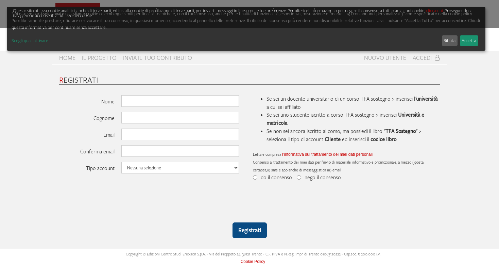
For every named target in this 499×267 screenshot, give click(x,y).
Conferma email (97, 151)
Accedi (426, 58)
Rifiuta (449, 40)
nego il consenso (319, 177)
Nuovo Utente (385, 58)
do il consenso (272, 177)
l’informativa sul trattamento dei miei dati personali (327, 154)
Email (109, 134)
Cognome (104, 118)
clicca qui (434, 10)
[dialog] (246, 29)
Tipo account (100, 168)
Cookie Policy (253, 261)
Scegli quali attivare (30, 40)
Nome (108, 101)
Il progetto (99, 58)
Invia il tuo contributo (157, 58)
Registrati (249, 230)
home (67, 58)
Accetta (469, 40)
